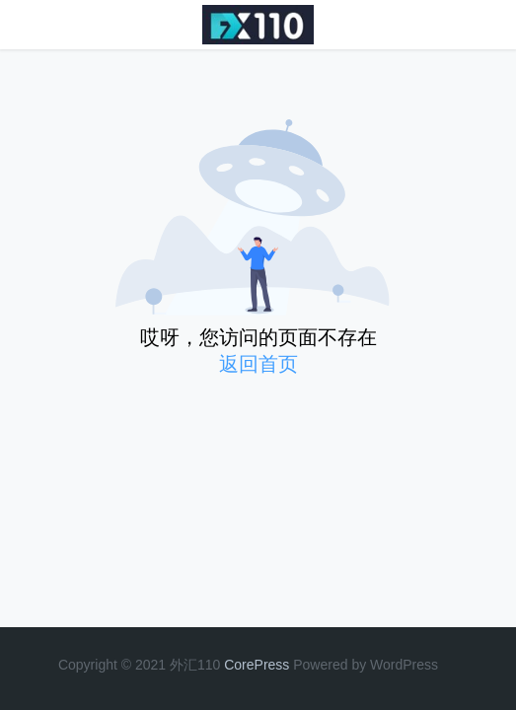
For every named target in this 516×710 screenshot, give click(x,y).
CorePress (256, 665)
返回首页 (258, 364)
